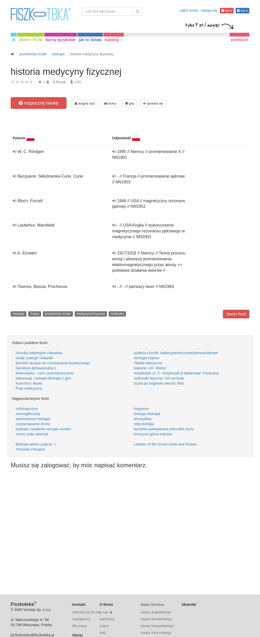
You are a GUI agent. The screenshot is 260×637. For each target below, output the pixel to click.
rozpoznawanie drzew (33, 424)
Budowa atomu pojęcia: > (36, 444)
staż (103, 633)
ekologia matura (146, 358)
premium (239, 40)
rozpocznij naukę (38, 103)
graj (129, 103)
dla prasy (79, 626)
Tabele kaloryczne (148, 363)
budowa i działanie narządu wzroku (43, 429)
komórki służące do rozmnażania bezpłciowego (53, 363)
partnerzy (107, 619)
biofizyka (117, 314)
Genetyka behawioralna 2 (36, 368)
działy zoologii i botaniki (34, 358)
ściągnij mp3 (84, 103)
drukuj (110, 103)
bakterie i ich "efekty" (150, 368)
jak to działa (90, 40)
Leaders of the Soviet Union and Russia (165, 444)
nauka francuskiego (156, 633)
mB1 (78, 82)
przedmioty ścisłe (58, 314)
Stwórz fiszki (236, 314)
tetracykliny (143, 419)
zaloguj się (209, 10)
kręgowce (141, 409)
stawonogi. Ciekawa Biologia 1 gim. (44, 378)
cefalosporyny (27, 409)
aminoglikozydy (28, 414)
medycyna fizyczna (91, 314)
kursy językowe (60, 40)
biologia (18, 314)
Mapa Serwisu (152, 604)
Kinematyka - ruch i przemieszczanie (45, 373)
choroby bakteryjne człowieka (39, 353)
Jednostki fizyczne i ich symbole (159, 378)
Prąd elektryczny (29, 388)
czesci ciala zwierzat (32, 434)
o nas (104, 612)
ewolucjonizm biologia (33, 419)
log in (226, 10)
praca (104, 626)
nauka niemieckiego (156, 619)
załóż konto (189, 10)
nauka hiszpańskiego (157, 626)
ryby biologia (144, 424)
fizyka (34, 314)
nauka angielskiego (156, 612)
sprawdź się (153, 103)
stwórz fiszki (31, 40)
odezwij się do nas (86, 612)
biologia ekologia (147, 414)
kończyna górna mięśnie (153, 434)
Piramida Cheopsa (30, 449)
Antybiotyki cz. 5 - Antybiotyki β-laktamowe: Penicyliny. (177, 373)
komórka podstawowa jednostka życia (163, 429)
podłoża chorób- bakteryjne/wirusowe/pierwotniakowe (176, 353)
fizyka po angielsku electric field (159, 383)
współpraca (81, 619)
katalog (113, 40)
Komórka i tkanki (29, 383)
